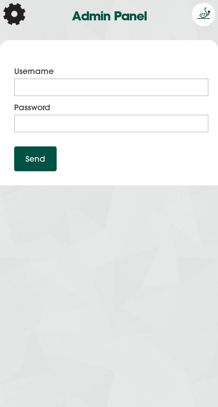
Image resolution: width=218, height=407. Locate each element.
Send (35, 159)
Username (34, 71)
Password (32, 107)
